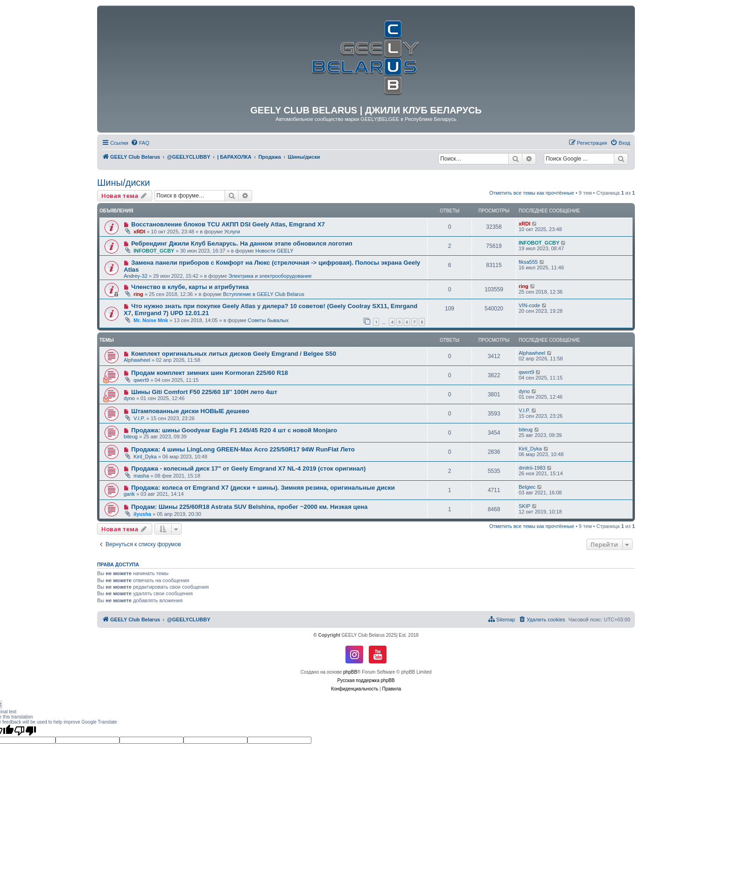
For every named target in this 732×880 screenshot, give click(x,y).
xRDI (139, 231)
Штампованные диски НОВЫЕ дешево (190, 411)
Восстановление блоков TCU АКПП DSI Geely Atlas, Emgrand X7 (228, 224)
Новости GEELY (274, 250)
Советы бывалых (268, 320)
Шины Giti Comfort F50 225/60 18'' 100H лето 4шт (204, 391)
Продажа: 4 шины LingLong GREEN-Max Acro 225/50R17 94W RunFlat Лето (243, 449)
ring (138, 294)
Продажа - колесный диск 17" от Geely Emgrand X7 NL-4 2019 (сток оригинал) (248, 468)
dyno (129, 398)
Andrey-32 (136, 276)
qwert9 (141, 380)
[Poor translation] (25, 731)
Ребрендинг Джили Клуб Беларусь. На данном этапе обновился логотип (241, 243)
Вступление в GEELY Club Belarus (263, 294)
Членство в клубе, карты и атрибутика (190, 286)
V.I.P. (139, 418)
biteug (131, 436)
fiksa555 (528, 262)
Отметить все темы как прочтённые (531, 193)
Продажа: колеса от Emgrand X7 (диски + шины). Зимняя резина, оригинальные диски (263, 487)
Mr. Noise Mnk (151, 320)
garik (129, 494)
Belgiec (527, 487)
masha (141, 476)
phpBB (350, 672)
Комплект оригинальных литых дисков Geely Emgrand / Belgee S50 (233, 353)
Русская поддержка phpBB (365, 680)
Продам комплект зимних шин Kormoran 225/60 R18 (209, 372)
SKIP (524, 506)
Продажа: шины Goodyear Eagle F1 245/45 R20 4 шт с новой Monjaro (234, 430)
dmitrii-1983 (532, 468)
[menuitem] (140, 142)
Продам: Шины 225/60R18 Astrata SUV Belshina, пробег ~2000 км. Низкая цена (249, 506)
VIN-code (529, 305)
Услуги (232, 231)
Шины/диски (123, 182)
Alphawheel (137, 360)
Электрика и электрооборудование (269, 276)
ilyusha (142, 514)
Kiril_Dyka (145, 456)
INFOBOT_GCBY (154, 250)
